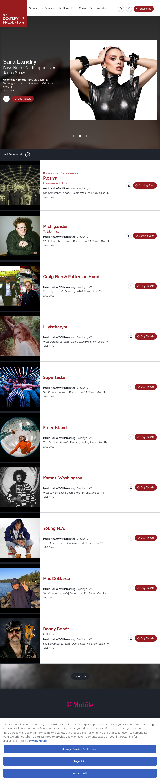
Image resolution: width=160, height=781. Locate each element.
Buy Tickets (147, 286)
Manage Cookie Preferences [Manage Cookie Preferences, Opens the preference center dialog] (79, 749)
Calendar (101, 8)
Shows (33, 8)
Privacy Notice (38, 740)
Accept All (80, 773)
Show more (80, 676)
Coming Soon (146, 185)
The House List (66, 8)
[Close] (153, 725)
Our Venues (47, 8)
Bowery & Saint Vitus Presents (60, 173)
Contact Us (85, 8)
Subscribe (145, 8)
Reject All (80, 761)
